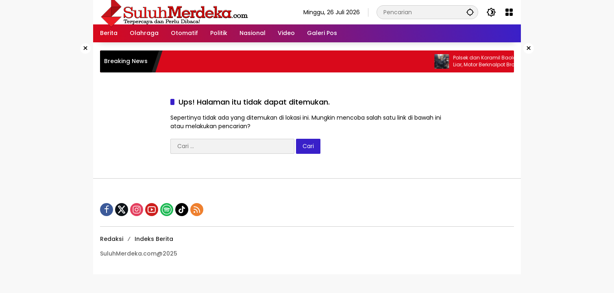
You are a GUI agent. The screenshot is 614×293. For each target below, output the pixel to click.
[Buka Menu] (509, 12)
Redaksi (111, 239)
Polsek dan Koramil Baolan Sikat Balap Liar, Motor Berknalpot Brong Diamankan (506, 61)
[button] (470, 12)
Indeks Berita (154, 239)
